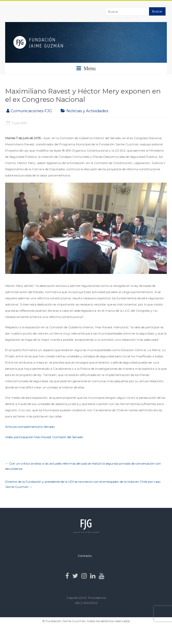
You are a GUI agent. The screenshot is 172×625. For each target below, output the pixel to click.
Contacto (85, 556)
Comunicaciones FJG (31, 110)
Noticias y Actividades (87, 110)
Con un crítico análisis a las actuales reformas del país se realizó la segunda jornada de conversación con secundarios (83, 466)
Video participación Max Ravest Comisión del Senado (44, 437)
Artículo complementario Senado (29, 427)
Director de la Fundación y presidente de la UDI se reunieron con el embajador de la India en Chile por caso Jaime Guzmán (82, 484)
